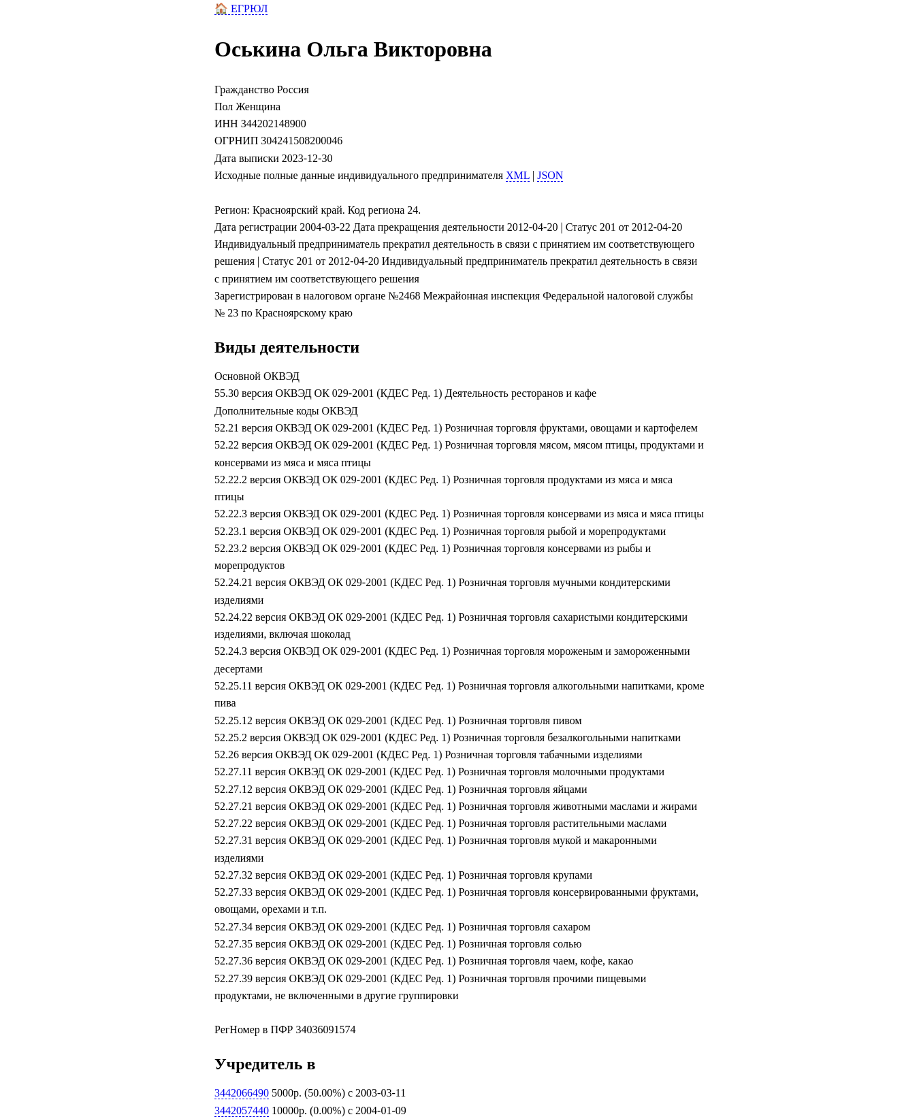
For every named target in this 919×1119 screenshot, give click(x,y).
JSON (550, 175)
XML (518, 175)
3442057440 (241, 1110)
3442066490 (241, 1093)
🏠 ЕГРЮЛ (241, 8)
